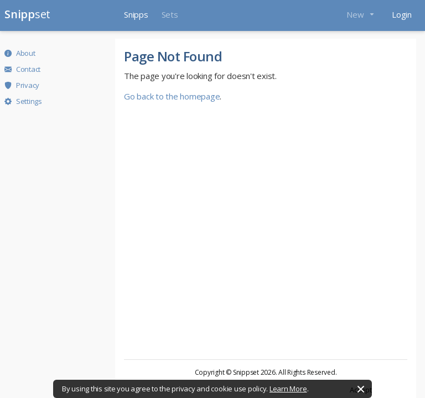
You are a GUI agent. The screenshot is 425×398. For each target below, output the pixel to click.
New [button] (356, 14)
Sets (170, 14)
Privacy (21, 85)
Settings (23, 101)
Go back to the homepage (172, 96)
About (19, 53)
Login (402, 14)
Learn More (288, 389)
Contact (22, 69)
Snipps (136, 14)
